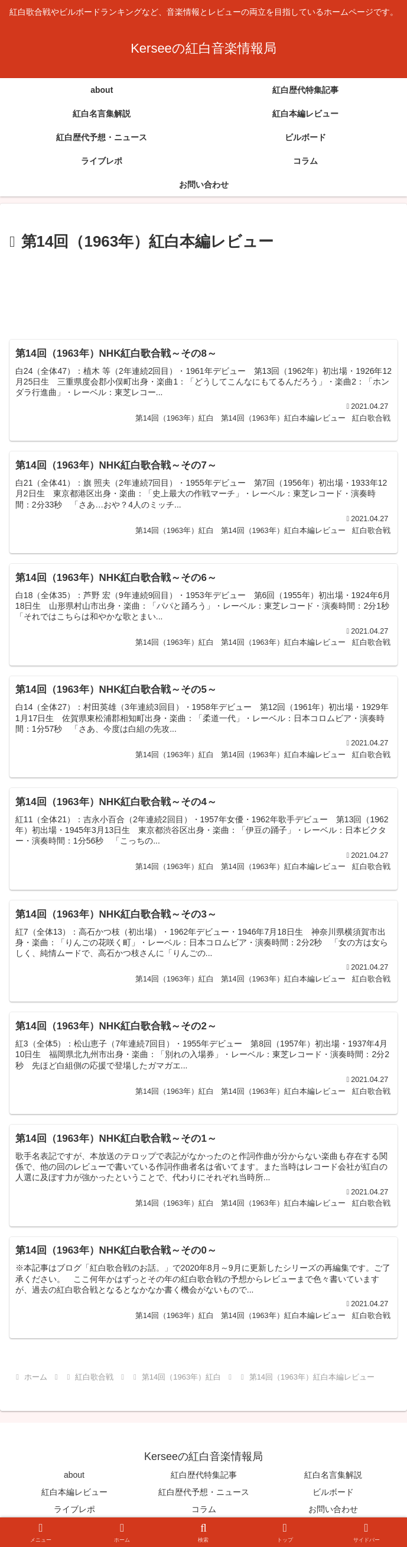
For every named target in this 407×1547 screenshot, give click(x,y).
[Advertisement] (203, 290)
